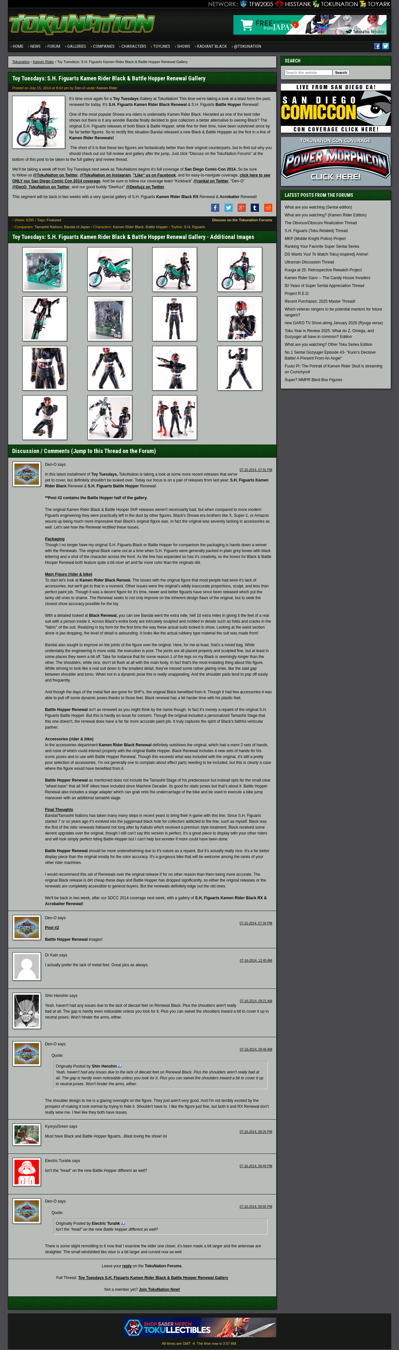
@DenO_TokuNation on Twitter (40, 187)
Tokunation (20, 62)
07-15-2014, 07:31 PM (256, 470)
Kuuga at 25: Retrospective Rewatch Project (323, 271)
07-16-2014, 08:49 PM (256, 1167)
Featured (54, 221)
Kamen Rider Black (128, 228)
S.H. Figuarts (194, 228)
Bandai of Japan (77, 228)
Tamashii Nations (48, 228)
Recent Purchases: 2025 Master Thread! (320, 302)
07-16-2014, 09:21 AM (256, 1002)
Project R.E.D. (297, 294)
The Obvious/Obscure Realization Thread (321, 224)
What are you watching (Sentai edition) (318, 208)
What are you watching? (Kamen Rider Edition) (326, 216)
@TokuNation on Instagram (105, 176)
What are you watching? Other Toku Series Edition (328, 345)
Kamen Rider (43, 62)
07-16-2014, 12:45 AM (256, 961)
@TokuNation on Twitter (55, 176)
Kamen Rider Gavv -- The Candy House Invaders (328, 279)
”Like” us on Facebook (154, 176)
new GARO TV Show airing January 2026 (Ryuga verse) (334, 324)
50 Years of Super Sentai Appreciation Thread (324, 286)
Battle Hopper (157, 228)
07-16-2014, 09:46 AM (256, 1050)
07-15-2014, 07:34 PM (256, 924)
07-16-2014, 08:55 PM (256, 1207)
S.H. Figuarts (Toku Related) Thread (316, 231)
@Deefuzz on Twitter (145, 187)
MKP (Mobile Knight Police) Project (315, 239)
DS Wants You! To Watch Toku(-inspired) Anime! (326, 255)
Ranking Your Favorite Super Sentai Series (322, 247)
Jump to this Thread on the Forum (113, 451)
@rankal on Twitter (210, 181)
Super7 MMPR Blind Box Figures (313, 381)
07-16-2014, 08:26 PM (256, 1132)
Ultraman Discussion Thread (309, 263)
